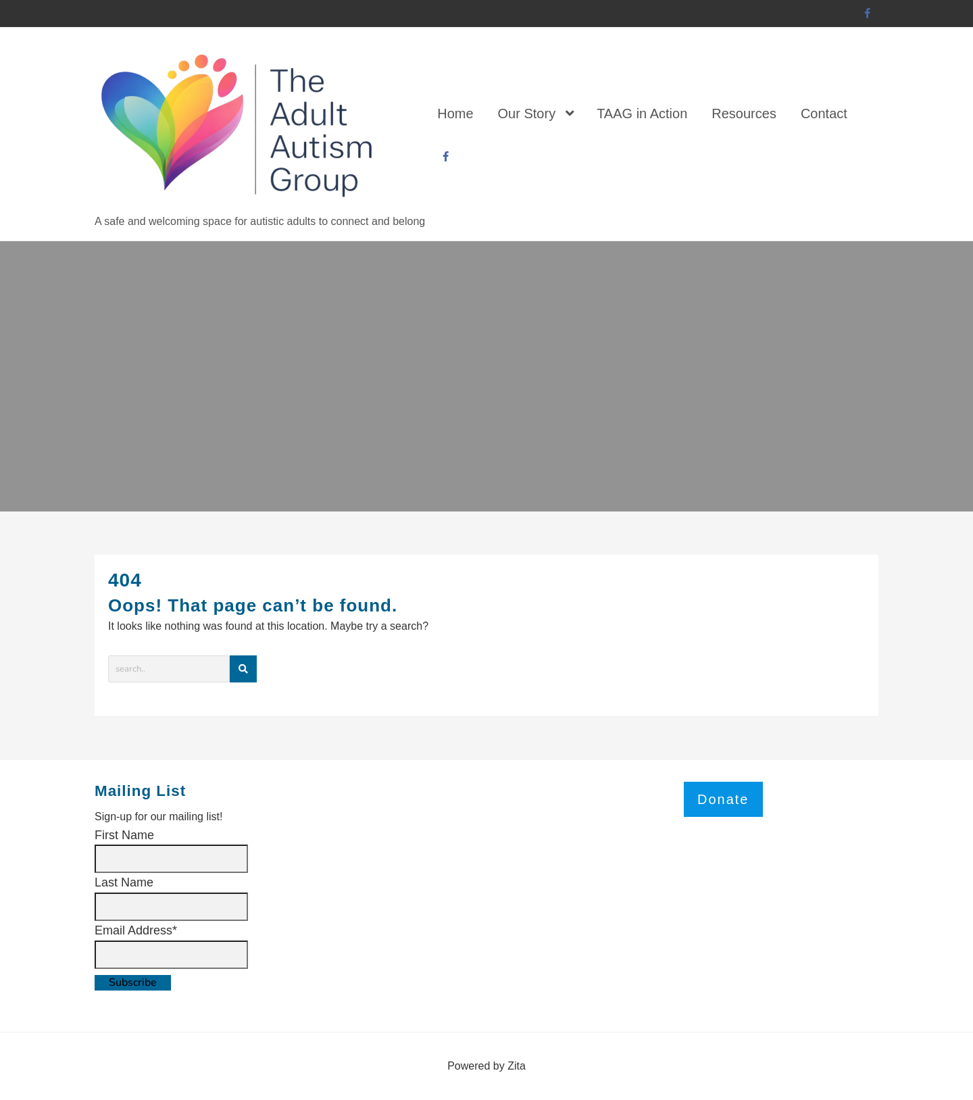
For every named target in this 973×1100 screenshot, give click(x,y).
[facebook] (868, 14)
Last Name (124, 882)
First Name (124, 835)
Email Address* (136, 930)
